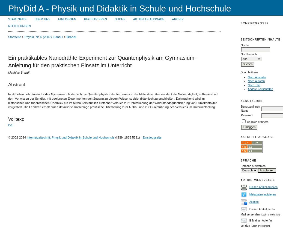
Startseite (17, 19)
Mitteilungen (19, 26)
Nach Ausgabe (257, 77)
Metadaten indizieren (262, 194)
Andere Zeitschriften (260, 89)
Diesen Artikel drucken (263, 187)
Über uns (42, 19)
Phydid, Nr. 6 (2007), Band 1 (44, 37)
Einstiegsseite (152, 137)
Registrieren (95, 19)
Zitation (254, 201)
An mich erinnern (258, 121)
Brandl (71, 37)
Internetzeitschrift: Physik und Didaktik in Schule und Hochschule (71, 137)
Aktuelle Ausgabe (148, 19)
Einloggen (67, 19)
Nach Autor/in (256, 81)
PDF (10, 124)
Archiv (178, 19)
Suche (120, 19)
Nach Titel (254, 85)
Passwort (247, 115)
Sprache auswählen (253, 166)
